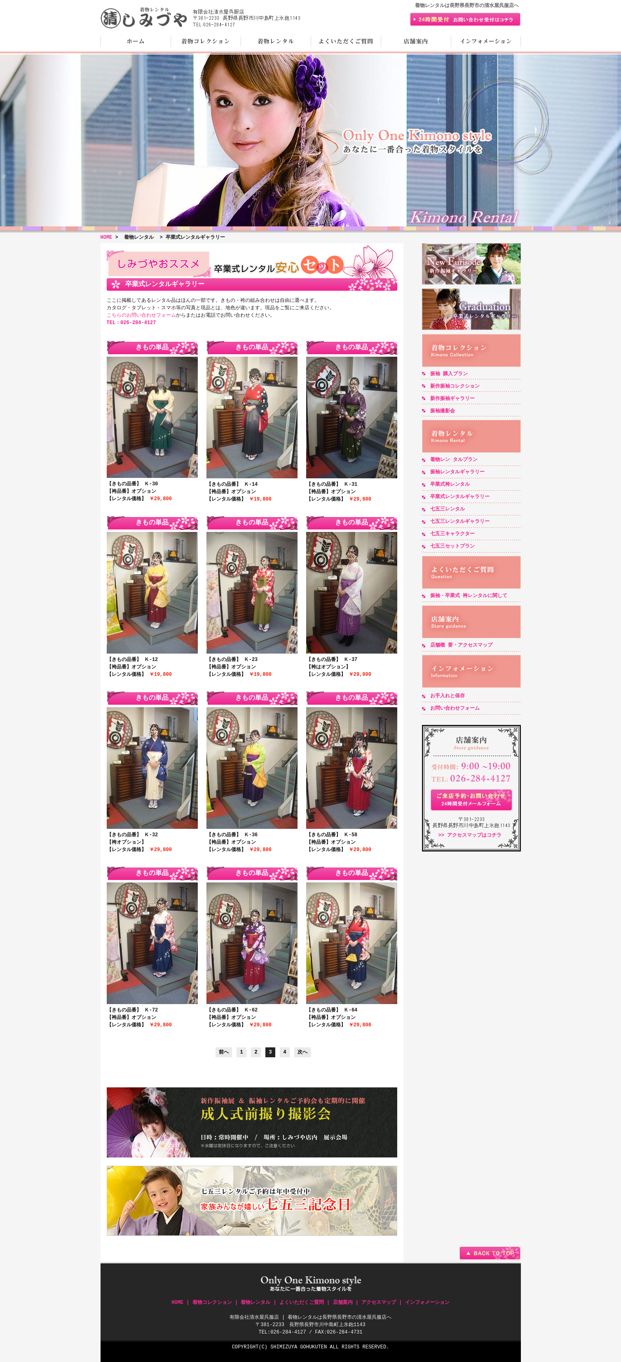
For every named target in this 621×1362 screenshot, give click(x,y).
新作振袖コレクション (455, 386)
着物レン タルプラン (454, 459)
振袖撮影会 (442, 410)
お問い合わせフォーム (455, 708)
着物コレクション (206, 41)
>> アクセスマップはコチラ (470, 835)
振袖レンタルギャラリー (457, 471)
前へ (224, 1052)
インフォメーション (486, 41)
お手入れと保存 (447, 695)
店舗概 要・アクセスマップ (461, 645)
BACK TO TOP (490, 1253)
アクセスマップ (378, 1302)
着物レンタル (276, 41)
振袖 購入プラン (449, 373)
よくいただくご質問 (346, 41)
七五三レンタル (447, 509)
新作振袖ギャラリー (471, 264)
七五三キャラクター (452, 533)
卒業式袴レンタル (450, 484)
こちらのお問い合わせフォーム (141, 315)
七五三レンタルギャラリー (460, 521)
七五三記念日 (252, 1201)
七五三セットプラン (452, 546)
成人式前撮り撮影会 (252, 1122)
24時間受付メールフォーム (471, 800)
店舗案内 (416, 41)
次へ (302, 1052)
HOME (136, 41)
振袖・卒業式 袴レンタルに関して (468, 595)
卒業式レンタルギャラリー (471, 309)
